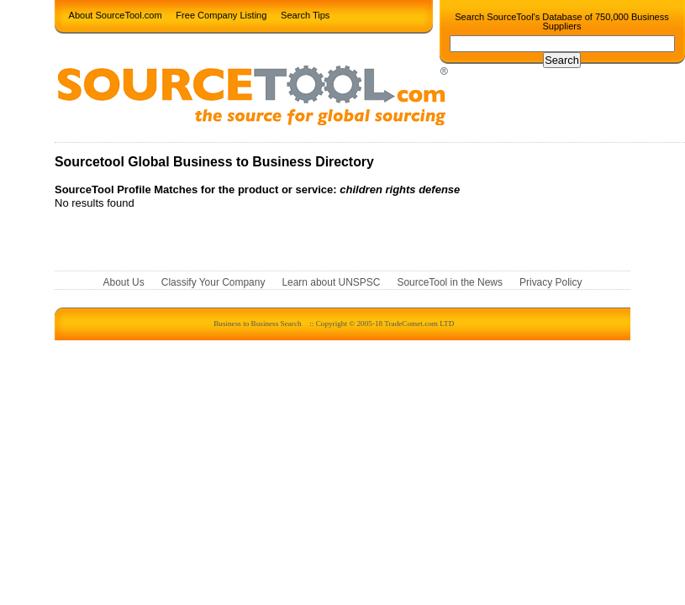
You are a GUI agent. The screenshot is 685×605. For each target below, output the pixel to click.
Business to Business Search (257, 323)
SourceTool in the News (450, 282)
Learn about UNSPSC (331, 282)
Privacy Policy (550, 282)
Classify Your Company (213, 282)
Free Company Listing (221, 14)
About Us (124, 282)
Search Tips (305, 14)
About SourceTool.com (115, 14)
